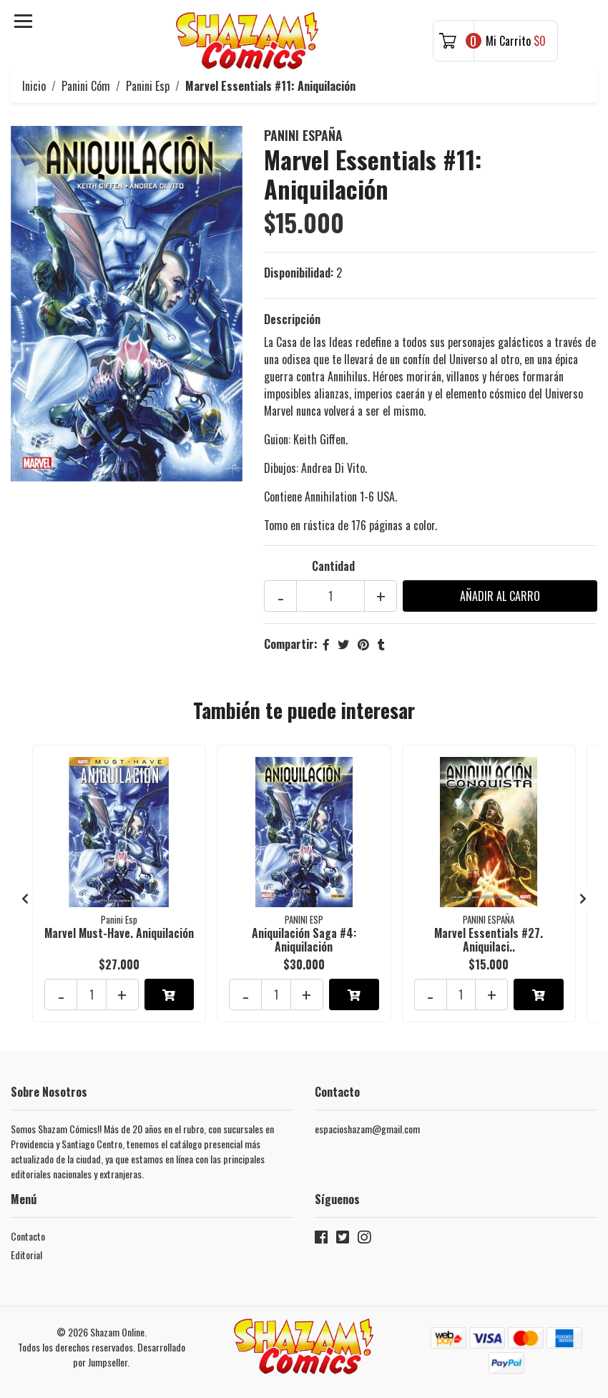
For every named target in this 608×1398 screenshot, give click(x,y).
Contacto (28, 1235)
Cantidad (333, 566)
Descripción (292, 319)
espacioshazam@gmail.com (367, 1128)
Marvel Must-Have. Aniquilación (119, 933)
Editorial (26, 1254)
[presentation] (25, 898)
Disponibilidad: (298, 272)
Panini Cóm (86, 85)
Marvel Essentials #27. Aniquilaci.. (488, 939)
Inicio (34, 85)
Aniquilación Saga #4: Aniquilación (304, 939)
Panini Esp (148, 85)
